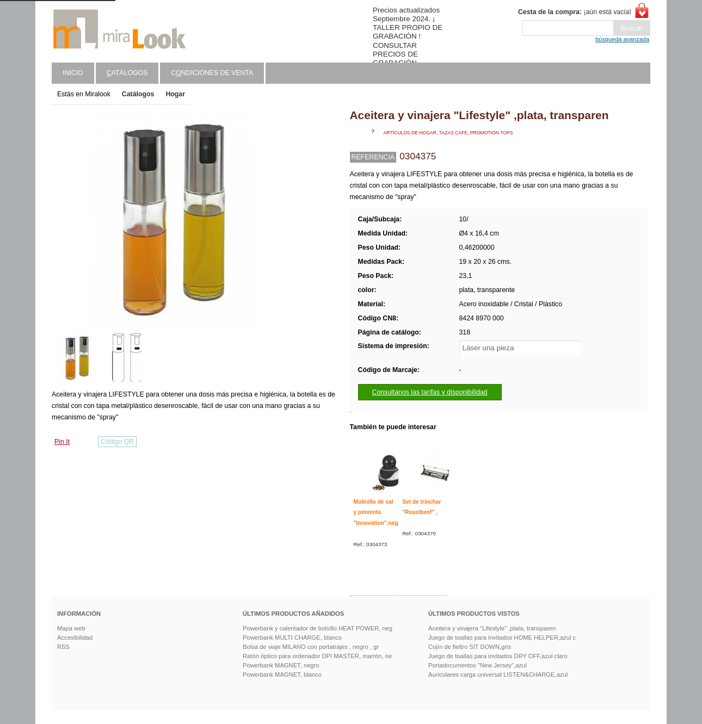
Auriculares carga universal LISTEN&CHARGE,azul (498, 674)
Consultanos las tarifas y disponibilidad (430, 392)
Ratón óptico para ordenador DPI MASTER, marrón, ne (317, 656)
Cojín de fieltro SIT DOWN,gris (469, 646)
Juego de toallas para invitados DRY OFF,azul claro (498, 656)
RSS (63, 646)
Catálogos (138, 94)
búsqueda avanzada (622, 39)
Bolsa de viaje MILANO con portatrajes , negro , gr (311, 646)
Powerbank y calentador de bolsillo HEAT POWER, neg (317, 628)
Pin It (62, 441)
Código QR (117, 441)
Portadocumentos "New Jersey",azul (477, 665)
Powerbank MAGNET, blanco (282, 674)
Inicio (73, 73)
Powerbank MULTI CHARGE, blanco (292, 637)
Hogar (175, 94)
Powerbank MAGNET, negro (281, 665)
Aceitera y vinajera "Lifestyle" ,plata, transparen (492, 628)
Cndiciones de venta (212, 73)
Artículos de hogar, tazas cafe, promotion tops (448, 132)
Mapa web (71, 628)
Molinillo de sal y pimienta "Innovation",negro (379, 512)
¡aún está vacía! (574, 12)
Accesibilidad (75, 637)
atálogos (127, 73)
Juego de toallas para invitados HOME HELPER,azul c (502, 637)
